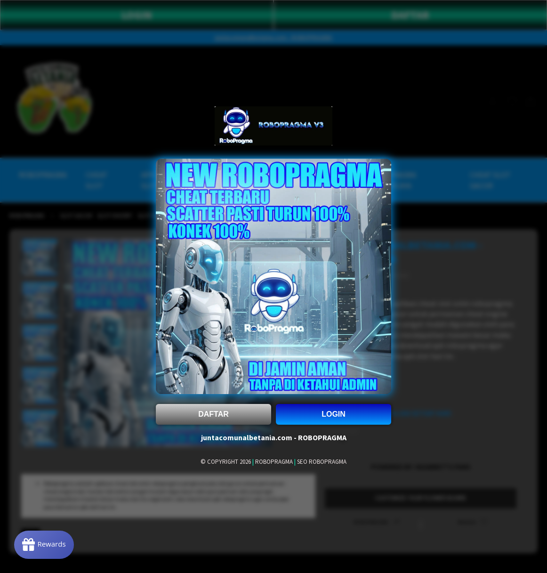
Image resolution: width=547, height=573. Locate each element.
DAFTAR (213, 414)
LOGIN (334, 414)
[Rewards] (44, 545)
